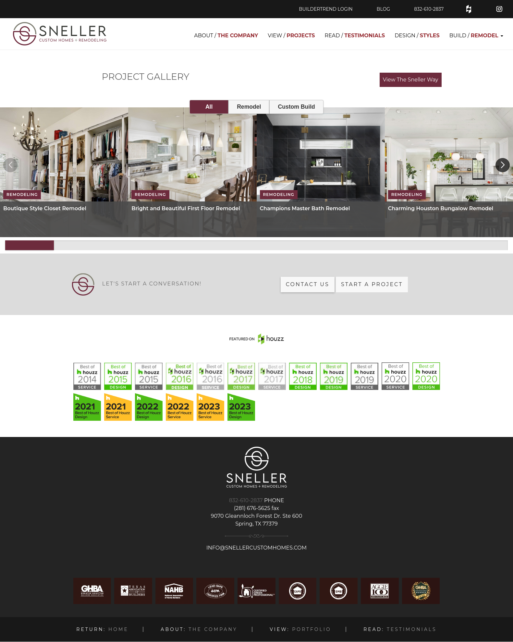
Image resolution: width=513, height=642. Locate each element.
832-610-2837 (429, 9)
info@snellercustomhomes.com (256, 548)
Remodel (249, 106)
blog (383, 9)
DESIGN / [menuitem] (417, 35)
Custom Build (296, 106)
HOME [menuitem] (102, 629)
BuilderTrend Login (325, 9)
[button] (502, 165)
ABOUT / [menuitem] (226, 35)
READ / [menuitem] (355, 35)
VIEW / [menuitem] (291, 35)
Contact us (307, 284)
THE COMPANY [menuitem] (199, 629)
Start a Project (372, 284)
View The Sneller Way (410, 80)
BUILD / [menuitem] (473, 35)
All (209, 106)
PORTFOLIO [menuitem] (300, 629)
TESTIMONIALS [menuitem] (399, 629)
